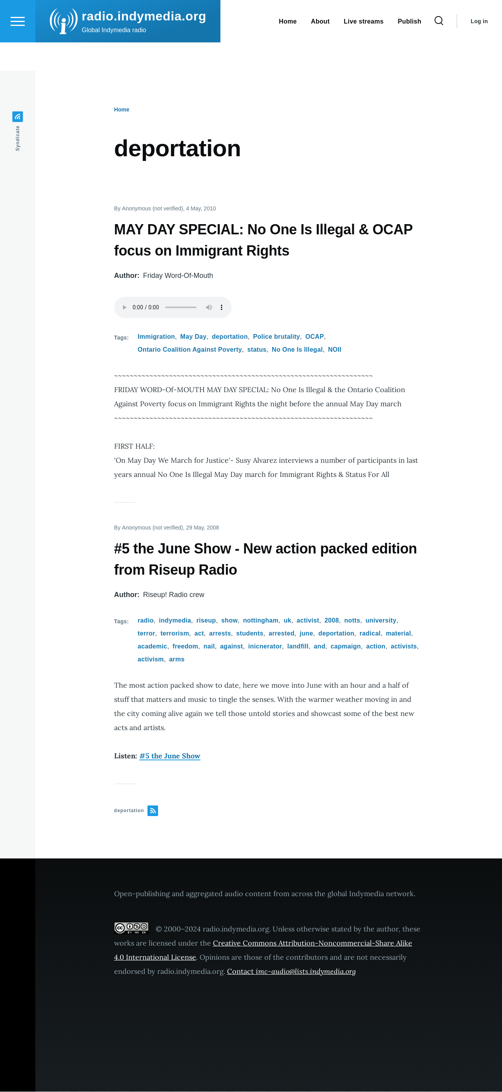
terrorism (174, 633)
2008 (331, 620)
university (381, 620)
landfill (298, 646)
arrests (220, 633)
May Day (193, 337)
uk (287, 620)
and (319, 646)
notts (352, 620)
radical (370, 633)
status (257, 350)
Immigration (156, 337)
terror (146, 633)
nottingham (260, 620)
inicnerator (265, 646)
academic (152, 646)
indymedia (175, 620)
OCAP (314, 337)
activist (307, 620)
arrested (282, 633)
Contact (291, 971)
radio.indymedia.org (144, 44)
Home (121, 110)
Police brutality (276, 337)
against (231, 646)
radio (146, 620)
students (249, 633)
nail (209, 646)
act (199, 633)
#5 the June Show (169, 756)
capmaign (346, 646)
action (376, 646)
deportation (230, 337)
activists (404, 646)
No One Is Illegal (297, 350)
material (398, 633)
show (229, 620)
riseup (206, 620)
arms (177, 659)
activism (151, 659)
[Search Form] (438, 49)
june (306, 633)
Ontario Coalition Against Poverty (190, 350)
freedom (185, 646)
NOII (334, 350)
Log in (479, 49)
